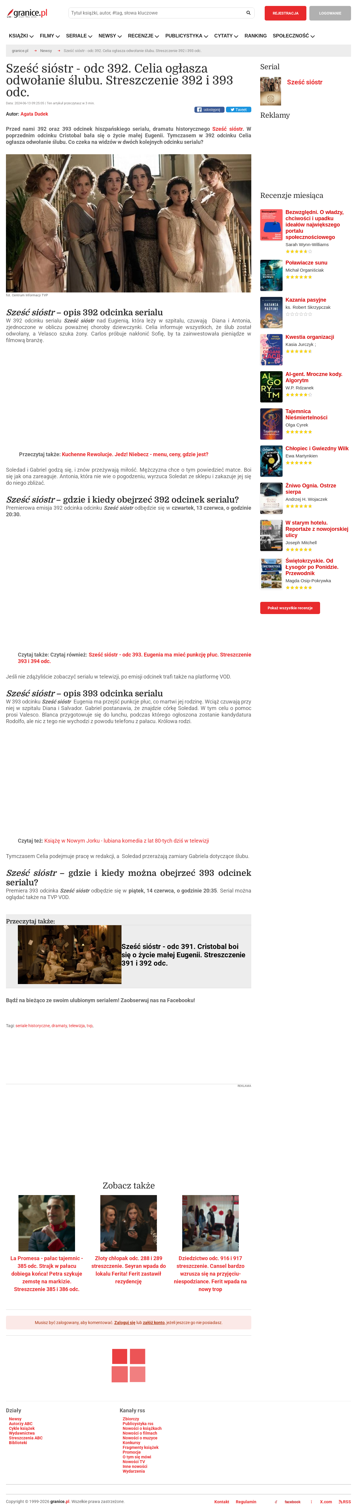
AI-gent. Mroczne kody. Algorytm (314, 377)
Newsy (46, 50)
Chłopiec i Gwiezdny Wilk (317, 448)
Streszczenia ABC (26, 1438)
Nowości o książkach (142, 1428)
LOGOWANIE (330, 13)
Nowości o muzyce (140, 1438)
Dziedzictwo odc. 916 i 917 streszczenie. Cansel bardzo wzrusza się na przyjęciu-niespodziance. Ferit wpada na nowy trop (210, 1273)
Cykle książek (22, 1428)
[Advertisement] (128, 1129)
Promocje (132, 1452)
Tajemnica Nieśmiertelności (307, 414)
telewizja (77, 1025)
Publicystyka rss (138, 1423)
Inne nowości (135, 1466)
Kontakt (221, 1501)
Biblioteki (18, 1442)
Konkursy (131, 1442)
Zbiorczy (131, 1418)
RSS (345, 1501)
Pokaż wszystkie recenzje (290, 608)
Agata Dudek (34, 114)
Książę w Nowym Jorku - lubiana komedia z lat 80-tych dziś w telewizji (126, 841)
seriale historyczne (32, 1025)
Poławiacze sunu (307, 263)
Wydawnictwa (22, 1433)
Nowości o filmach (140, 1433)
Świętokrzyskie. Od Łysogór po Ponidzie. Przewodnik (312, 567)
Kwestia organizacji (310, 337)
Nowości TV (134, 1461)
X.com (322, 1501)
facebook (287, 1502)
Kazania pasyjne (306, 300)
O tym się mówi (137, 1457)
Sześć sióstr (227, 129)
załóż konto (154, 1322)
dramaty (59, 1025)
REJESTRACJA (286, 13)
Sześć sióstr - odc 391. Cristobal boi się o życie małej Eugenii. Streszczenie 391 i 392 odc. (183, 954)
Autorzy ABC (20, 1423)
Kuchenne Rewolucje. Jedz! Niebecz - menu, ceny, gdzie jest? (135, 454)
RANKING (255, 35)
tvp (90, 1025)
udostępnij (212, 110)
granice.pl (20, 50)
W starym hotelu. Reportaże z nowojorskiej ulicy (317, 529)
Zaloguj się (124, 1322)
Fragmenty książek (140, 1447)
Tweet (238, 109)
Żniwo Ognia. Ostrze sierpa (311, 489)
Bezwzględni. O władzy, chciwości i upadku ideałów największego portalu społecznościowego (315, 224)
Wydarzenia (134, 1471)
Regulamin (246, 1501)
